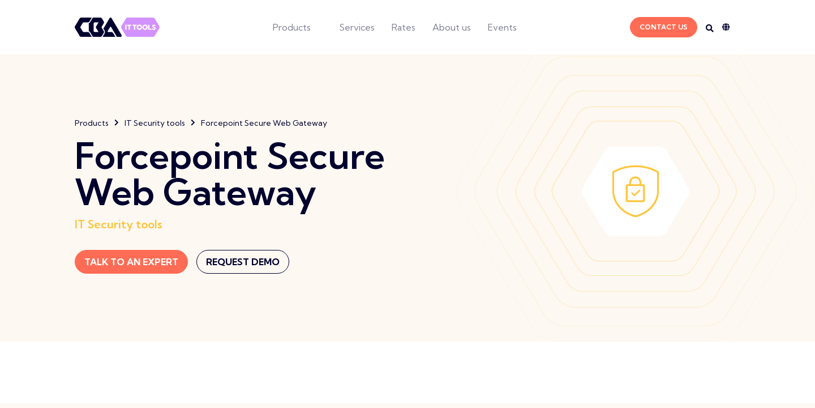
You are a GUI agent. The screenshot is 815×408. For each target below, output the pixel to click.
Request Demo (243, 261)
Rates (403, 27)
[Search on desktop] (710, 28)
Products (292, 27)
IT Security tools (155, 123)
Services (357, 27)
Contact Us (664, 27)
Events (502, 27)
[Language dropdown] (731, 27)
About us (451, 27)
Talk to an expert (131, 261)
